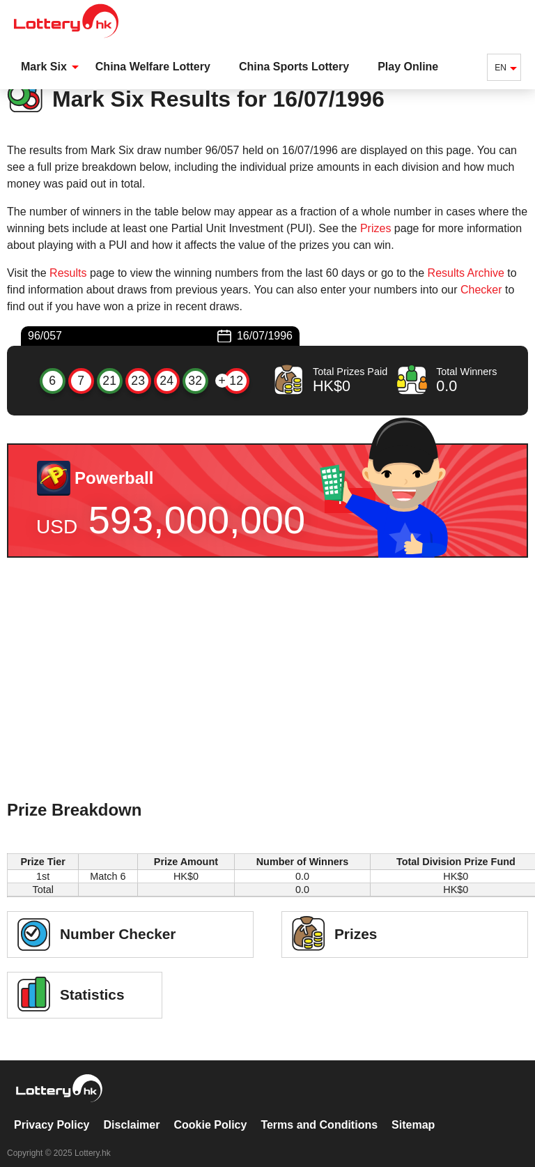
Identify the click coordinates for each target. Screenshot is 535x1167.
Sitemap (413, 1110)
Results (67, 273)
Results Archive (466, 273)
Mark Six (44, 67)
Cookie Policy (210, 1110)
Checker (481, 290)
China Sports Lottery (294, 67)
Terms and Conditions (319, 1110)
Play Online (408, 67)
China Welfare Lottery (152, 67)
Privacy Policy (52, 1110)
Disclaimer (132, 1110)
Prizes (375, 228)
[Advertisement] (267, 697)
